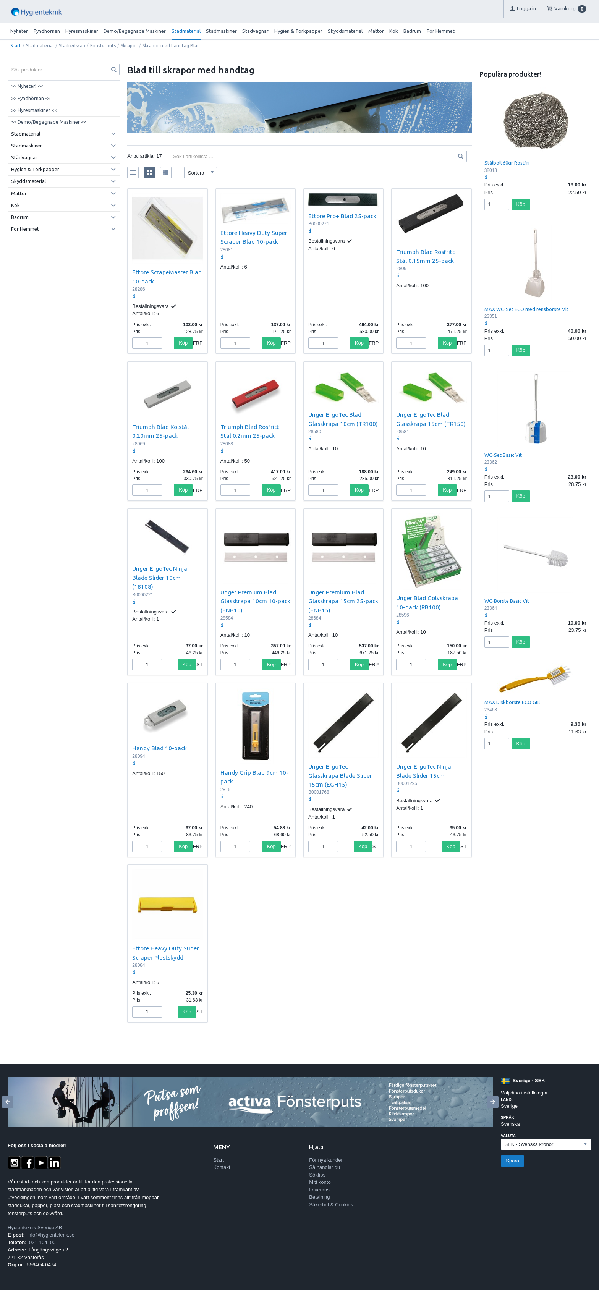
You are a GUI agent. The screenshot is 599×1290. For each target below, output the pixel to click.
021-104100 (42, 1242)
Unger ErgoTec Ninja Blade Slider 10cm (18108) (159, 577)
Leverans (319, 1190)
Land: (507, 1099)
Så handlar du (324, 1167)
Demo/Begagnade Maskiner (135, 31)
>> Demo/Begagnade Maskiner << (48, 122)
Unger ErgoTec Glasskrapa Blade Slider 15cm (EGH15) (340, 775)
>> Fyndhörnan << (30, 98)
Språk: (508, 1117)
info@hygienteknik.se (50, 1235)
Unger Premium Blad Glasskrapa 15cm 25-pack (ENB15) (343, 601)
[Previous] (7, 1102)
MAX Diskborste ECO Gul (512, 702)
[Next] (493, 1102)
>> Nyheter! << (27, 86)
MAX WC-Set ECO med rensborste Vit (526, 309)
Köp (183, 343)
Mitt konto (319, 1182)
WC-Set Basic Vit (503, 455)
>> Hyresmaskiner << (34, 110)
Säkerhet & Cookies (331, 1204)
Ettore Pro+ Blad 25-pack (342, 215)
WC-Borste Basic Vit (506, 601)
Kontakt (221, 1167)
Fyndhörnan (47, 31)
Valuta (508, 1136)
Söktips (317, 1175)
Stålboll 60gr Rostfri (506, 162)
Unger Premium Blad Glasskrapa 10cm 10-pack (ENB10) (255, 601)
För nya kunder (325, 1160)
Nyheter (19, 31)
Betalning (319, 1197)
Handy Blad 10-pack (159, 748)
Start (15, 45)
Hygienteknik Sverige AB (35, 1227)
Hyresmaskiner (81, 31)
